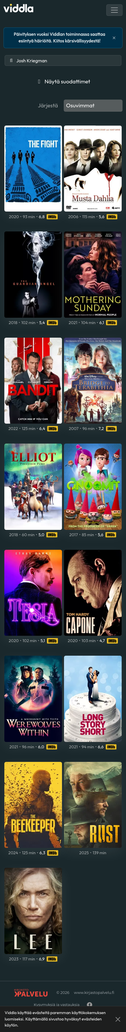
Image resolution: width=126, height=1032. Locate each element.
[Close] (117, 1019)
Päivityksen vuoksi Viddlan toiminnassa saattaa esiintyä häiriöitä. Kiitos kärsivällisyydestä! (59, 37)
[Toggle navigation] (114, 10)
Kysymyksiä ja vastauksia (56, 1005)
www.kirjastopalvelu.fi (94, 992)
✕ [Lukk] (114, 38)
